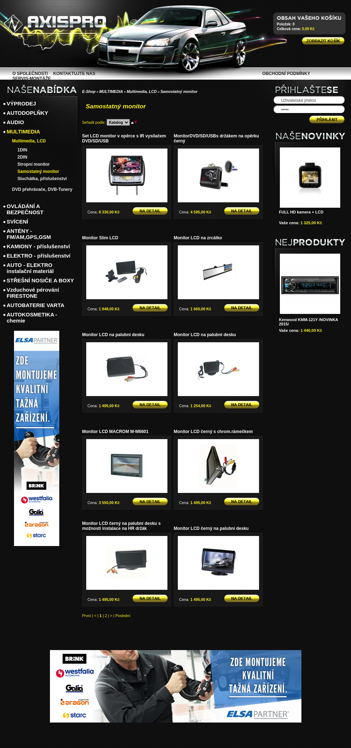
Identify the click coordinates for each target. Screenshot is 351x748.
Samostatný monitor (179, 91)
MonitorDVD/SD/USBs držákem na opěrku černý (216, 138)
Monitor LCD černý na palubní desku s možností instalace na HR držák (121, 526)
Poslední (122, 615)
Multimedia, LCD (142, 91)
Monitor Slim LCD (100, 237)
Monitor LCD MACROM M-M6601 (115, 431)
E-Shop (89, 91)
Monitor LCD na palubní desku (113, 334)
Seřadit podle (93, 122)
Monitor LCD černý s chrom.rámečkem (213, 431)
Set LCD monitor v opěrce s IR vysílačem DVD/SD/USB (124, 138)
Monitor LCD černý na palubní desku (211, 528)
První (86, 615)
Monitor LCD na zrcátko (198, 237)
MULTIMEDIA (111, 91)
